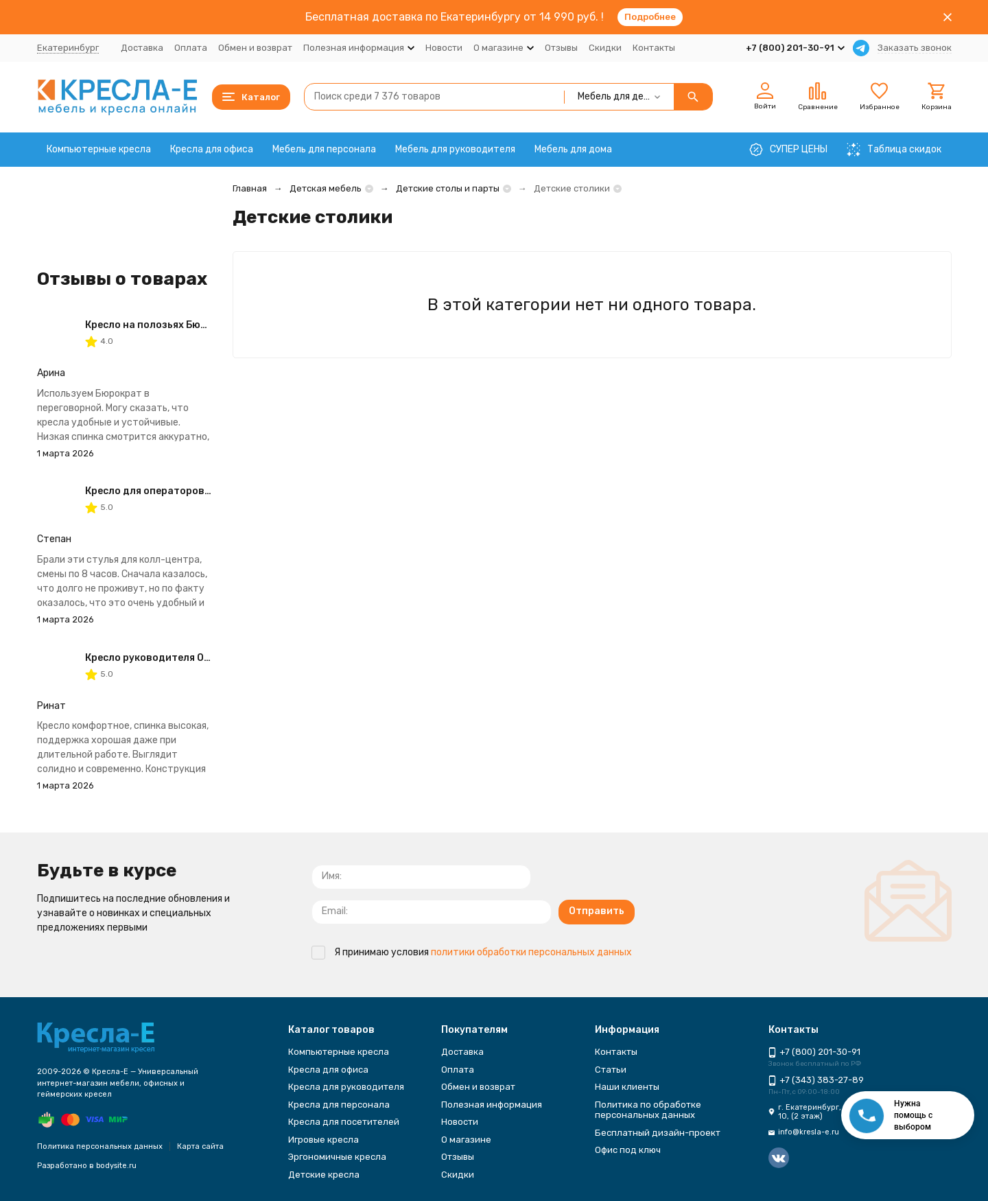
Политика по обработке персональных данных (648, 1110)
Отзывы (561, 48)
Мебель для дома (573, 149)
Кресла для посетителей (343, 1122)
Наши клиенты (627, 1087)
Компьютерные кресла (99, 149)
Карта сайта (200, 1146)
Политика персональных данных (100, 1146)
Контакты (654, 48)
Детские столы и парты (447, 188)
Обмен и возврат (255, 48)
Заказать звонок (915, 48)
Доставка (142, 48)
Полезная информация (491, 1104)
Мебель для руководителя (455, 149)
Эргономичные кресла (337, 1157)
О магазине (466, 1139)
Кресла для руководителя (346, 1087)
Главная (250, 188)
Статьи (610, 1069)
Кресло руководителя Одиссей (162, 658)
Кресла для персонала (339, 1104)
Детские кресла (324, 1174)
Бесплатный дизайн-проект (657, 1133)
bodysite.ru (116, 1165)
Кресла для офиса (211, 149)
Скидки (605, 48)
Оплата (190, 48)
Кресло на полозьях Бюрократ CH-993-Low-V (198, 325)
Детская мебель (326, 188)
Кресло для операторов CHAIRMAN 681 (181, 491)
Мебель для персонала (324, 149)
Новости (443, 48)
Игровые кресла (323, 1139)
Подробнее (650, 17)
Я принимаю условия (471, 952)
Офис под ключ (628, 1150)
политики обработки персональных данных (531, 952)
